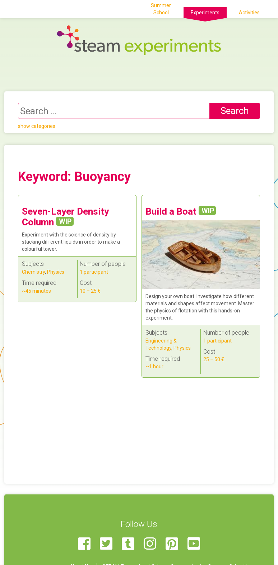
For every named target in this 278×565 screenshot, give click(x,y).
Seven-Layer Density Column (65, 217)
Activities (249, 12)
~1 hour (154, 366)
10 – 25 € (90, 291)
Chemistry (33, 272)
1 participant (94, 272)
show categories (36, 126)
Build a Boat (180, 211)
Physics (55, 272)
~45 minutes (36, 291)
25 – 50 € (213, 359)
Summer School (161, 9)
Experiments (205, 12)
